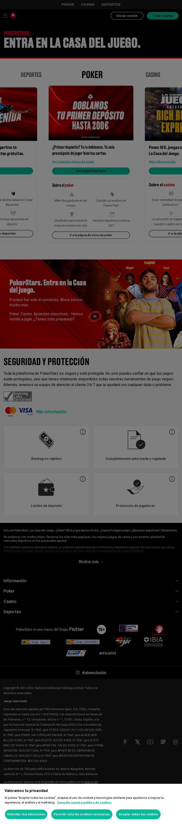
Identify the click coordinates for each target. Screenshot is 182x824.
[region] (91, 804)
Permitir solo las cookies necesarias (82, 814)
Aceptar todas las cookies (138, 814)
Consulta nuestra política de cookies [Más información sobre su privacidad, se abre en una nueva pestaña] (84, 802)
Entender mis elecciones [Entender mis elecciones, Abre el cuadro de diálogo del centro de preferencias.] (26, 814)
